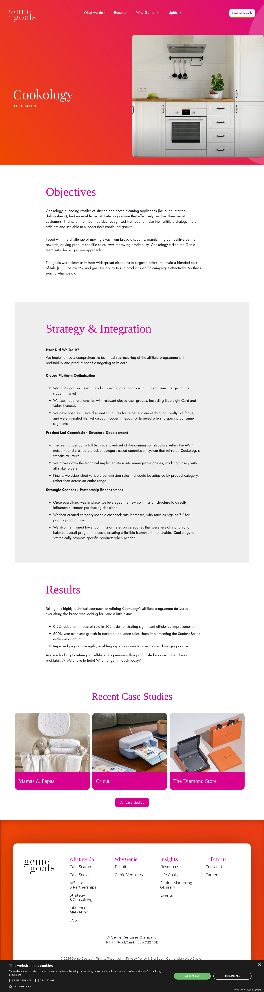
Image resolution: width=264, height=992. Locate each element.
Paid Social (79, 875)
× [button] (259, 964)
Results (121, 867)
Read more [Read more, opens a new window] (15, 974)
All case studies (132, 802)
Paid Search (80, 867)
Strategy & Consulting (81, 897)
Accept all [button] (192, 976)
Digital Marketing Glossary (176, 885)
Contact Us (215, 867)
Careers (212, 875)
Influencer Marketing (78, 910)
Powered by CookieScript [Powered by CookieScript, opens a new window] (247, 990)
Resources (169, 867)
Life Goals (169, 875)
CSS (73, 920)
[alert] (132, 976)
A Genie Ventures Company (132, 937)
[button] (10, 980)
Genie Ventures (129, 875)
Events (166, 895)
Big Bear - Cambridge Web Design (177, 958)
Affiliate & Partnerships (82, 885)
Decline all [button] (232, 976)
